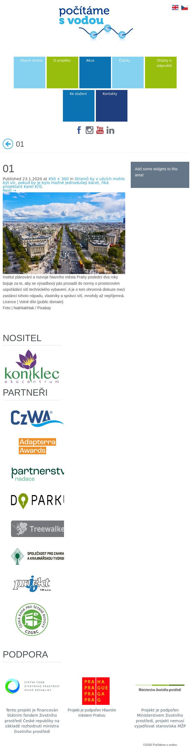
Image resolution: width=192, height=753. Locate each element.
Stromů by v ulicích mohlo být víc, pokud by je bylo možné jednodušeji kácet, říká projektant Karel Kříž (64, 183)
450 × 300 (58, 179)
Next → (9, 190)
